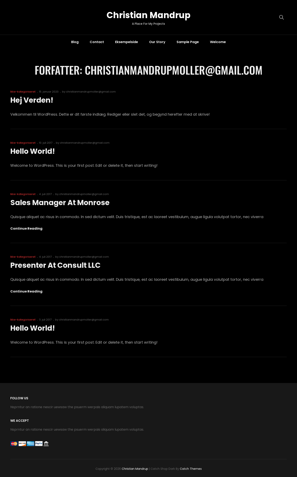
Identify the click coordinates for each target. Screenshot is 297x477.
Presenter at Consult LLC (56, 265)
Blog (75, 42)
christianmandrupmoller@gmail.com (91, 92)
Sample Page (188, 42)
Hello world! (33, 151)
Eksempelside (126, 42)
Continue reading (26, 228)
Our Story (157, 42)
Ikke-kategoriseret (22, 92)
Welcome (218, 42)
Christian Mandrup (148, 15)
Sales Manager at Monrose (61, 202)
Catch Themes (191, 469)
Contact (97, 42)
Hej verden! (32, 100)
